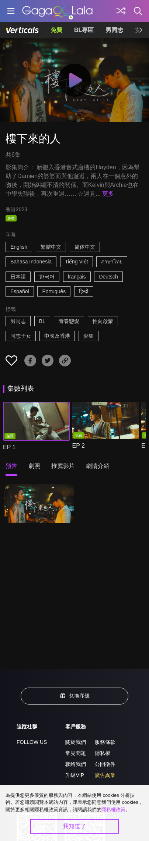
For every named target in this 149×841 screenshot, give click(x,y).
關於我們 (75, 742)
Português (54, 291)
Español (19, 291)
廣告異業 (105, 775)
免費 (56, 30)
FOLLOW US (32, 742)
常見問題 (75, 753)
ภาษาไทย (111, 262)
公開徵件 (105, 764)
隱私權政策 (113, 809)
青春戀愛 (69, 321)
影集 (88, 336)
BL (42, 321)
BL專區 (84, 30)
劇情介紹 (98, 466)
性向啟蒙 (103, 321)
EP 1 (9, 447)
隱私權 (102, 753)
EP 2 (78, 446)
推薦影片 (63, 466)
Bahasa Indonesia (31, 262)
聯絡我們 (75, 764)
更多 (108, 194)
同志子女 (20, 336)
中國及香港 (57, 336)
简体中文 (84, 247)
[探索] (121, 11)
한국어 (47, 277)
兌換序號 (74, 696)
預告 (11, 466)
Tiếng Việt (76, 262)
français (77, 277)
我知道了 (74, 826)
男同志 (114, 30)
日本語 (18, 277)
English (18, 247)
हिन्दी (84, 291)
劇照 (34, 466)
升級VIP (74, 775)
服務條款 (105, 742)
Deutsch (108, 277)
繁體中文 (51, 247)
